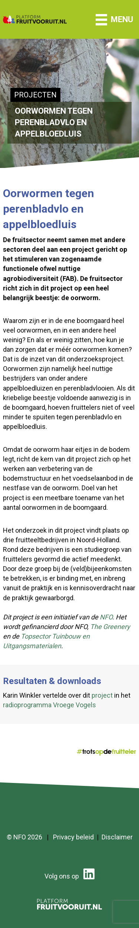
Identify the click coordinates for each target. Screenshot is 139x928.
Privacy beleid (73, 837)
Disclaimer (117, 837)
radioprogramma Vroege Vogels (49, 705)
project (102, 695)
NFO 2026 (27, 837)
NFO (106, 617)
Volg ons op (69, 876)
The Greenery (110, 626)
